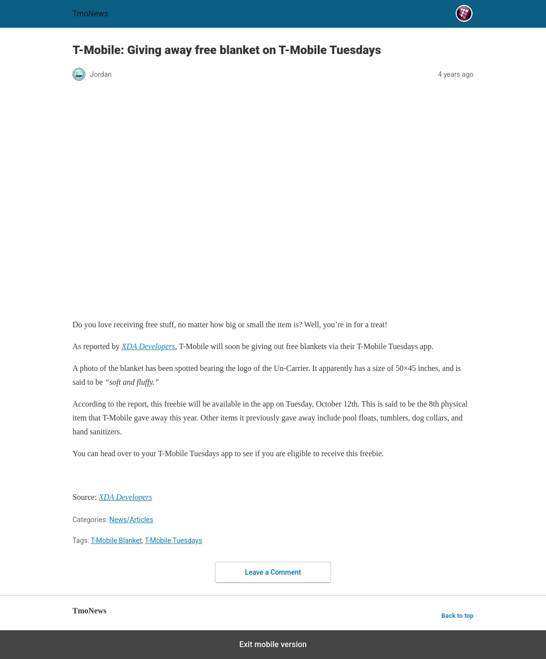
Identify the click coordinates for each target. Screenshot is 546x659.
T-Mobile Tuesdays (173, 540)
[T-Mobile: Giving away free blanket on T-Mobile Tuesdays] (148, 346)
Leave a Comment (273, 572)
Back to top (457, 615)
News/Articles (131, 520)
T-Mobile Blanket (116, 540)
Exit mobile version (273, 644)
